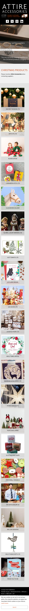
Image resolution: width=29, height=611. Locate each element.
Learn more (4, 603)
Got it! (14, 607)
